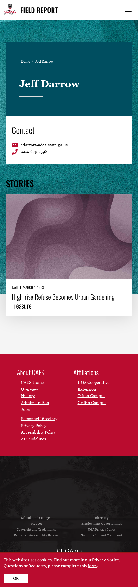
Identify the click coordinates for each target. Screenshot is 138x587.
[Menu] (128, 10)
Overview (29, 389)
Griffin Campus (92, 402)
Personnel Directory (39, 418)
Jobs (25, 409)
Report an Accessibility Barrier (36, 535)
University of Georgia (69, 482)
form (92, 565)
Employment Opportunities (101, 523)
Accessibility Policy (38, 432)
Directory (102, 518)
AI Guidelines (33, 439)
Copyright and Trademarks (36, 529)
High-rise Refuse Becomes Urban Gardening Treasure (63, 301)
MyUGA (36, 523)
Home (25, 61)
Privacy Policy (33, 425)
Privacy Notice (105, 559)
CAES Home (32, 382)
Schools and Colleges (36, 518)
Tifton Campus (91, 395)
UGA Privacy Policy (102, 529)
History (28, 395)
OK (16, 578)
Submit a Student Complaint (101, 535)
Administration (35, 402)
